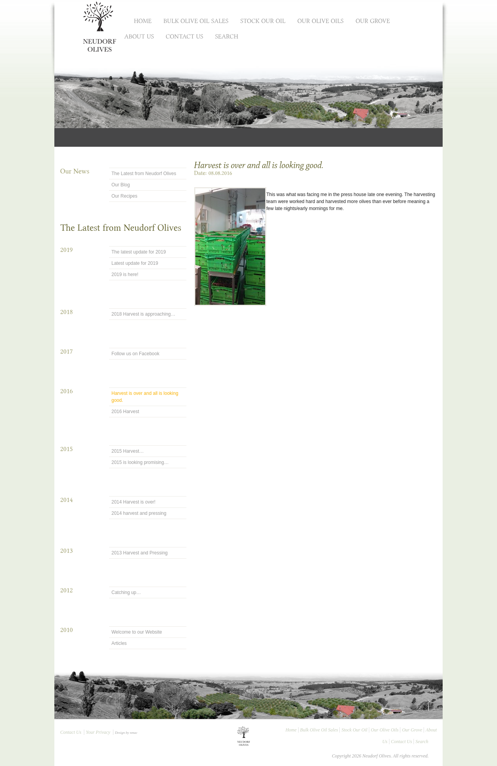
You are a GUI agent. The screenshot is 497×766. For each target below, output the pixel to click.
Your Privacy (98, 732)
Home (291, 730)
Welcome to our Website (136, 632)
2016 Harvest (125, 411)
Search (421, 741)
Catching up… (126, 592)
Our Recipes (124, 196)
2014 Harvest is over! (133, 502)
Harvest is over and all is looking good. (144, 397)
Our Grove (412, 730)
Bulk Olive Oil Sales (319, 730)
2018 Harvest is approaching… (143, 314)
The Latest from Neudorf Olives (143, 173)
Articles (119, 643)
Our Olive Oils (384, 730)
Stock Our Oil (354, 730)
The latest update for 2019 (138, 252)
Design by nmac (126, 733)
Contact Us (70, 732)
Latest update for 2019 (134, 263)
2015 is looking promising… (140, 462)
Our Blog (120, 185)
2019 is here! (124, 274)
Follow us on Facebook (135, 353)
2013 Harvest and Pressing (139, 553)
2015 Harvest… (127, 451)
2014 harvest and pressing (138, 513)
